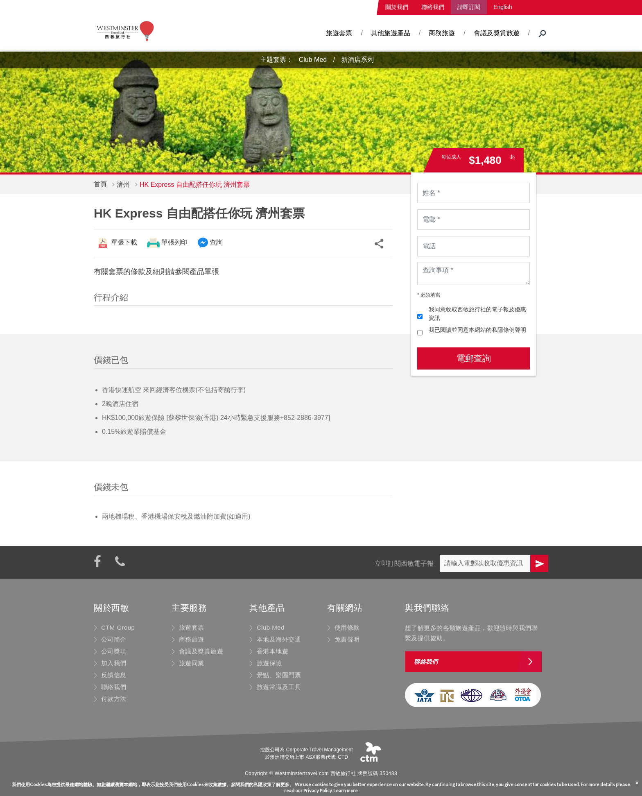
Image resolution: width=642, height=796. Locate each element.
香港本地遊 (272, 651)
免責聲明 (347, 639)
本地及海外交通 (279, 639)
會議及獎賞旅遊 (497, 32)
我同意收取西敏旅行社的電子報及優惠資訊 (477, 313)
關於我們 (396, 7)
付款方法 (114, 698)
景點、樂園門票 (279, 674)
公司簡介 (114, 639)
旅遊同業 (191, 663)
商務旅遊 (442, 32)
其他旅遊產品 (390, 32)
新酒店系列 (357, 59)
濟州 (123, 184)
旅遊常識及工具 (279, 686)
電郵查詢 (474, 358)
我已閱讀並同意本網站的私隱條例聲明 (477, 330)
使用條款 (347, 627)
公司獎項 (114, 651)
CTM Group (118, 627)
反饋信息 (114, 674)
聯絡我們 (432, 7)
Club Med (313, 59)
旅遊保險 (269, 663)
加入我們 (114, 663)
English (502, 7)
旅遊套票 (339, 32)
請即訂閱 (468, 7)
